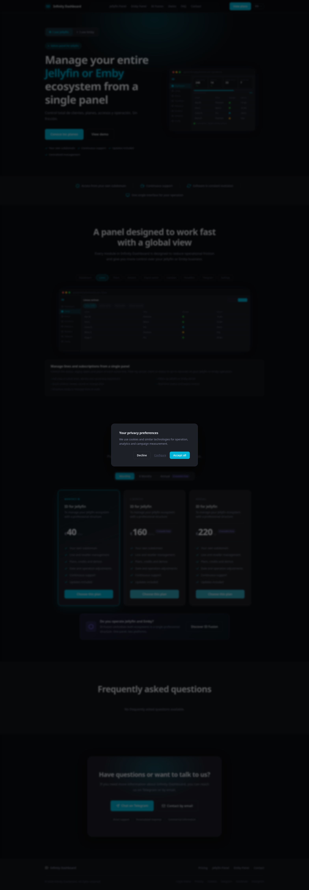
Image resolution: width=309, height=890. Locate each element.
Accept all (179, 455)
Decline (142, 455)
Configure (160, 455)
